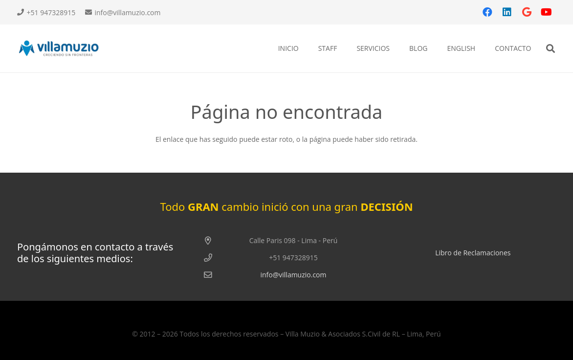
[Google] (526, 12)
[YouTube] (546, 12)
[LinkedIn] (507, 12)
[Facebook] (487, 12)
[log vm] (64, 49)
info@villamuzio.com (293, 274)
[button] (550, 49)
